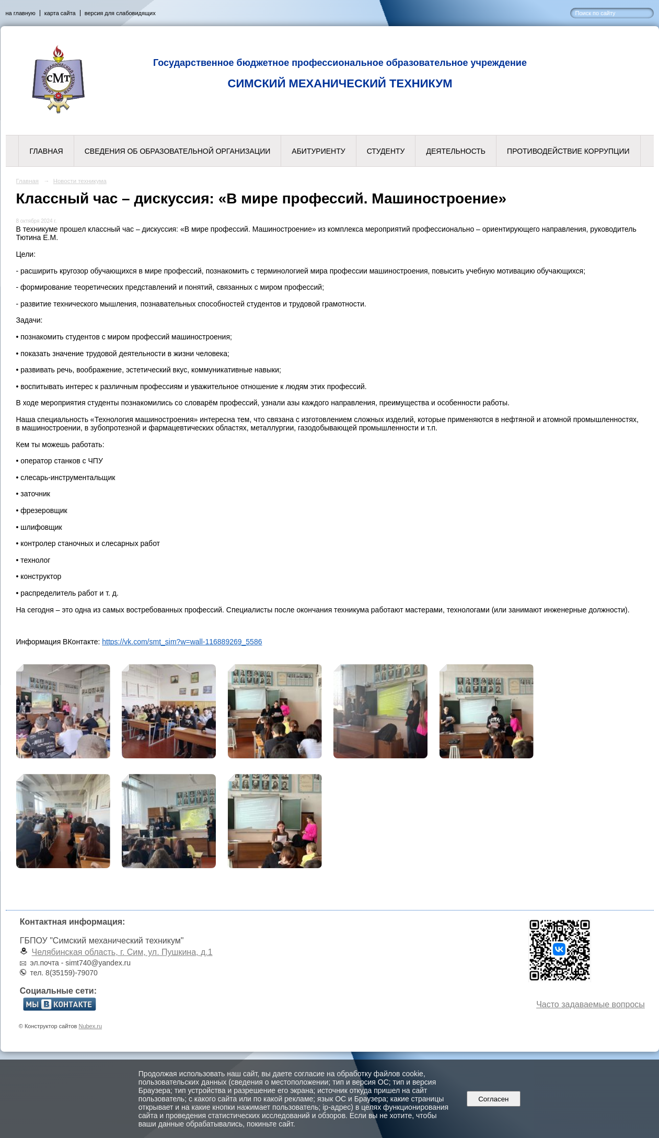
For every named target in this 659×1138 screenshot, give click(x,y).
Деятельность (455, 151)
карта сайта (60, 13)
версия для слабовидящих (120, 13)
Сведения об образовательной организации (178, 151)
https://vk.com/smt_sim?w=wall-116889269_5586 (182, 642)
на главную (21, 13)
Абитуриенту (318, 151)
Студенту (386, 151)
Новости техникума (80, 181)
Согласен (494, 1099)
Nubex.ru (90, 1026)
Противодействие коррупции (568, 151)
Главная (46, 151)
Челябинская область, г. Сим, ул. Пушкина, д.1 (122, 952)
